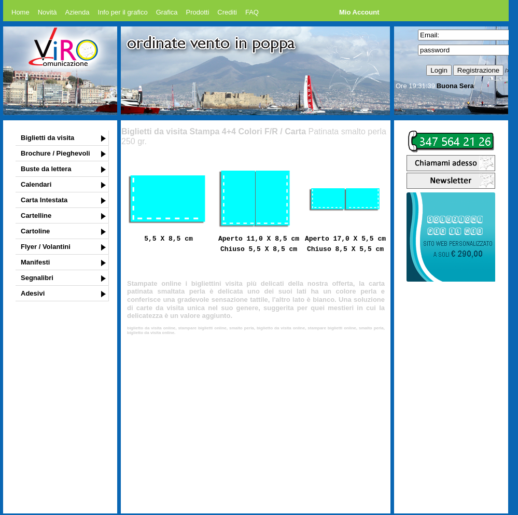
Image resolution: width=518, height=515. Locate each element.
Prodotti (197, 12)
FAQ (252, 12)
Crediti (227, 12)
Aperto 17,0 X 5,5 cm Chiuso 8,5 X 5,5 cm (345, 243)
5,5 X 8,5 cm (168, 238)
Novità (47, 12)
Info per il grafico (123, 12)
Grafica (167, 12)
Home (20, 12)
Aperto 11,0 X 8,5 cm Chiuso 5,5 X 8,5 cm (258, 243)
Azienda (77, 12)
